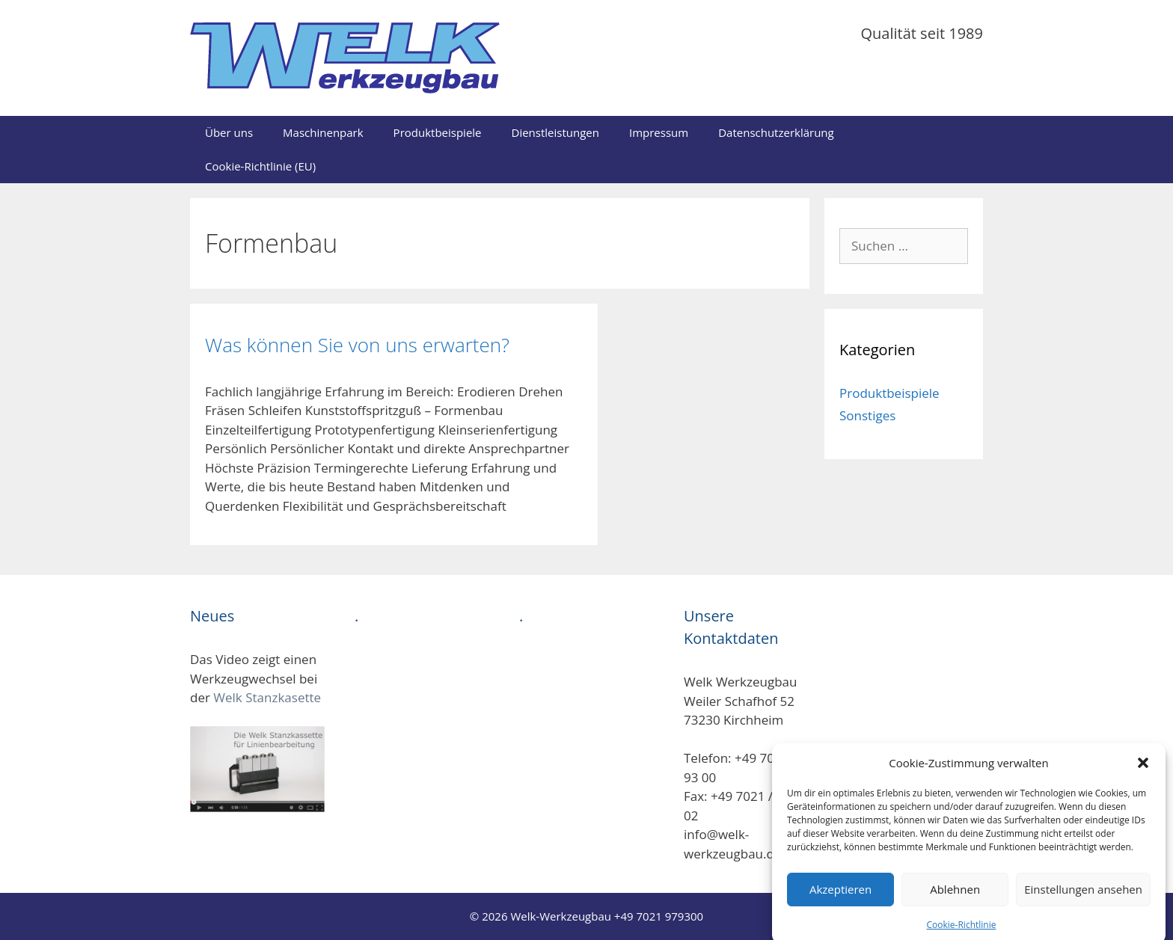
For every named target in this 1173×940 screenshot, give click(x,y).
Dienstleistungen (555, 132)
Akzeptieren (840, 896)
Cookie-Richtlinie (961, 932)
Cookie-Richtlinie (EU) (260, 166)
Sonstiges (867, 415)
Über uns (229, 132)
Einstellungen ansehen (1083, 896)
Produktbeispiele (437, 132)
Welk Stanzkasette (267, 697)
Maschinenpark (323, 132)
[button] (1143, 771)
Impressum (658, 132)
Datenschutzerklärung (776, 132)
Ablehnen (955, 896)
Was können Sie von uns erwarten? (357, 344)
